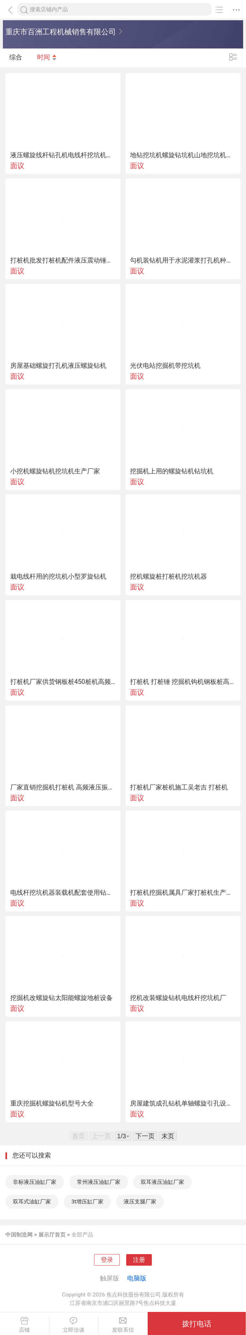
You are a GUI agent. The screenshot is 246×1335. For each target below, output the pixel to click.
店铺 (24, 1325)
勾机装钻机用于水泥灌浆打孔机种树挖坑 (183, 260)
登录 (107, 1259)
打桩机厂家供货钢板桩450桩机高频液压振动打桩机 (63, 681)
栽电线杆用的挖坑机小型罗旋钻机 (58, 576)
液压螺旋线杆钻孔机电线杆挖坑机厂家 (63, 155)
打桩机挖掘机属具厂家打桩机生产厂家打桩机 (183, 892)
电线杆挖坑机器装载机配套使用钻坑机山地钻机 (63, 892)
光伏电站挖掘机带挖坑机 (165, 365)
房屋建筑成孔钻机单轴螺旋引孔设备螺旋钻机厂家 (183, 1103)
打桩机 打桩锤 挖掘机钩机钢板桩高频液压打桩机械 (183, 681)
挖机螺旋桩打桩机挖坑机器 (168, 576)
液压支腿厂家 (140, 1201)
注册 (139, 1259)
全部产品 (82, 1234)
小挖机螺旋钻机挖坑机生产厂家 (55, 471)
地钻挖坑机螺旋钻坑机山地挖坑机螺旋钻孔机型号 (183, 155)
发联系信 (123, 1325)
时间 (47, 58)
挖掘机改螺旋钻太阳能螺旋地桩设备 (61, 998)
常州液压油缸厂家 (98, 1182)
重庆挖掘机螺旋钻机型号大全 (52, 1103)
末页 (167, 1136)
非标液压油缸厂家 (34, 1182)
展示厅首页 (52, 1234)
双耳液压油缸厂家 (162, 1182)
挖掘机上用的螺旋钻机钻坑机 (171, 471)
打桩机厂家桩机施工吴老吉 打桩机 (179, 787)
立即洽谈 (73, 1325)
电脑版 (136, 1278)
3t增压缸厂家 (87, 1201)
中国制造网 (19, 1234)
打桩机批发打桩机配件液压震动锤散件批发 (63, 260)
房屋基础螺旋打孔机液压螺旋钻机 (58, 365)
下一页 (145, 1136)
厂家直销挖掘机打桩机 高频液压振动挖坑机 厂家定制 (63, 787)
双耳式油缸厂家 (32, 1201)
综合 (15, 58)
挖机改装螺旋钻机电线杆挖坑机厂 (178, 998)
